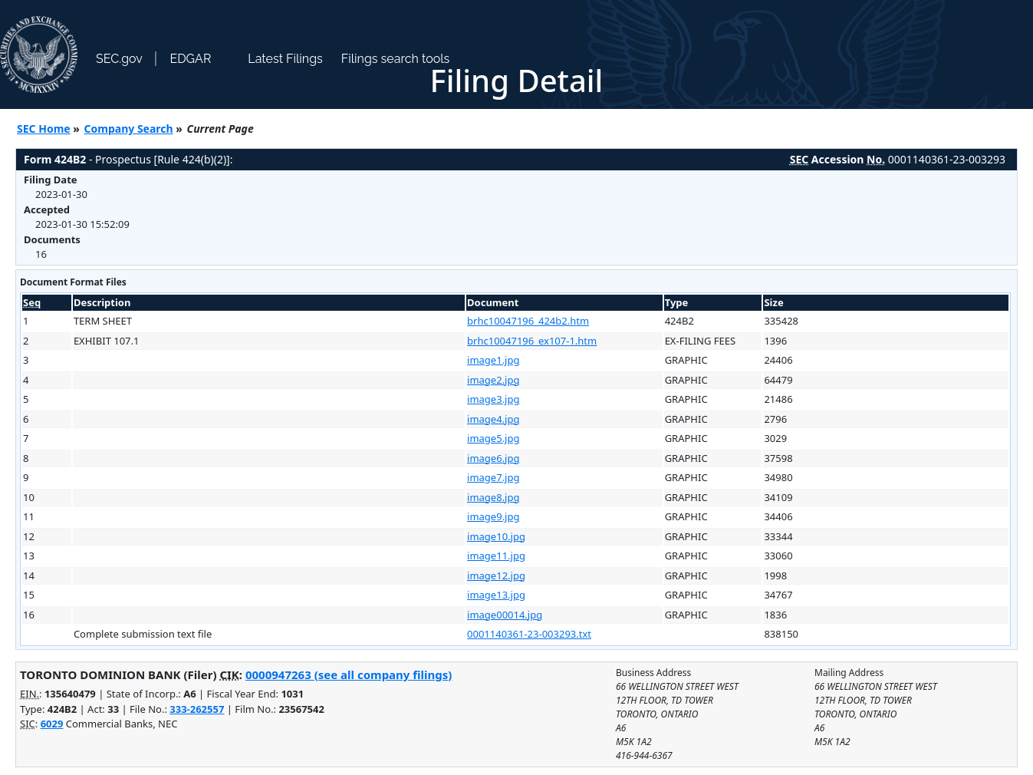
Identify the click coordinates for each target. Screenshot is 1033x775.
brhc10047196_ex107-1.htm (532, 341)
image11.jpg (496, 555)
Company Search (128, 128)
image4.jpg (493, 419)
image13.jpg (496, 595)
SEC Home (44, 128)
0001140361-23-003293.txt (529, 634)
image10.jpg (496, 536)
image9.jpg (493, 516)
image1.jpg (493, 360)
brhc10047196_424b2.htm (528, 321)
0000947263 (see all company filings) (348, 674)
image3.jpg (493, 399)
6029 (52, 723)
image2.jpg (493, 380)
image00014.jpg (504, 615)
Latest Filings (285, 58)
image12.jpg (496, 575)
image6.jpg (493, 458)
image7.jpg (493, 477)
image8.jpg (493, 497)
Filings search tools (395, 58)
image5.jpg (493, 438)
